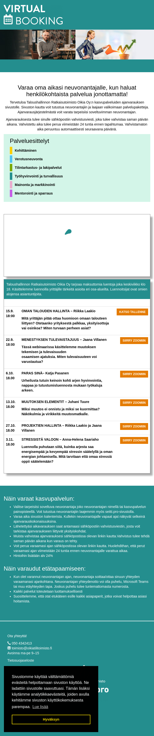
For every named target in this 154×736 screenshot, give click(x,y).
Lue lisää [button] (40, 707)
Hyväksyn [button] (51, 719)
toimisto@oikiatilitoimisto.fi (32, 648)
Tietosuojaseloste (20, 660)
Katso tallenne (132, 312)
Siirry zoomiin (134, 340)
